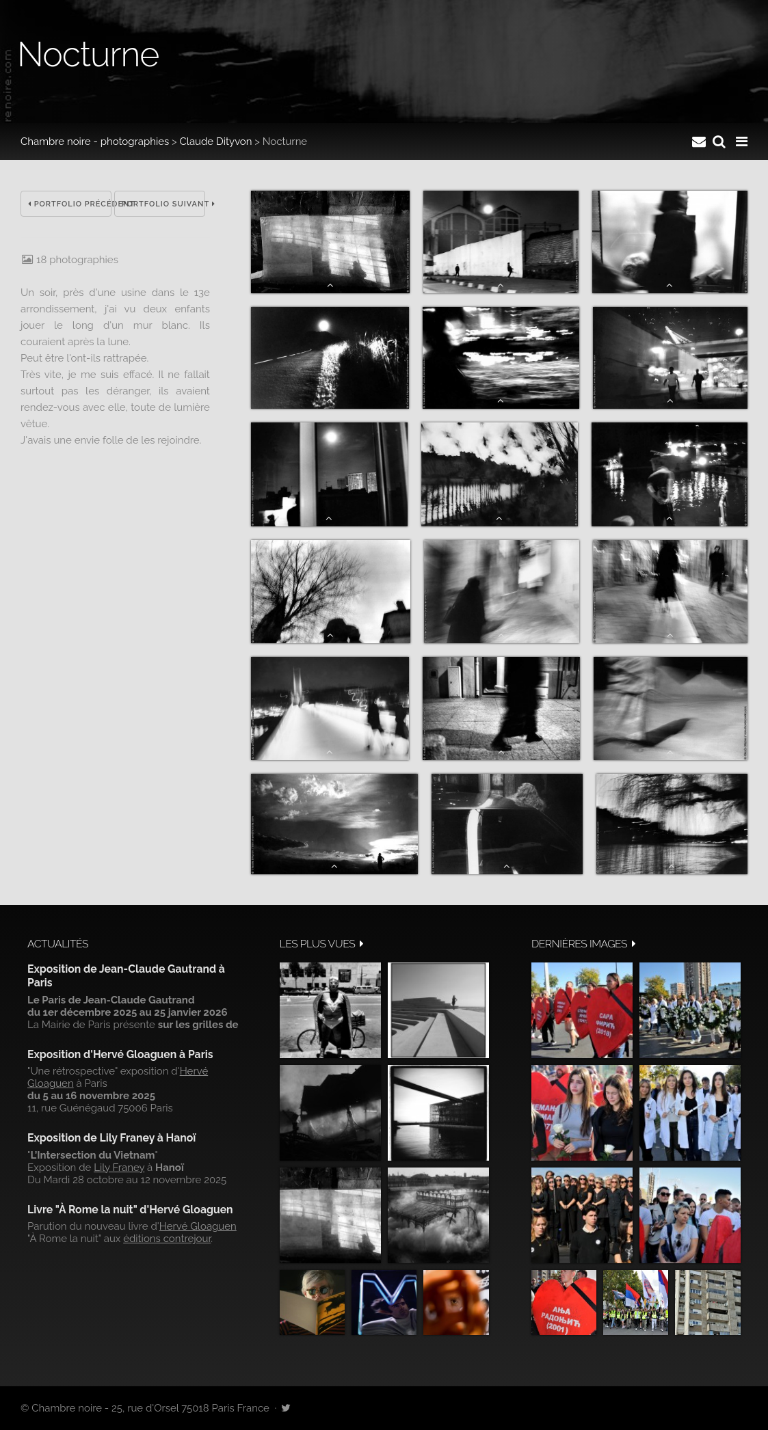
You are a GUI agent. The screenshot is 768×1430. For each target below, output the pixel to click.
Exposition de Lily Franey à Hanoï (111, 1137)
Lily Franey (119, 1167)
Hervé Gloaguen (198, 1226)
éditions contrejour (167, 1238)
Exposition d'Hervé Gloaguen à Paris (120, 1054)
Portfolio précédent (69, 204)
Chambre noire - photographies (95, 141)
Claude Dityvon (216, 141)
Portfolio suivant (163, 204)
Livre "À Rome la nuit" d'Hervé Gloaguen (130, 1209)
